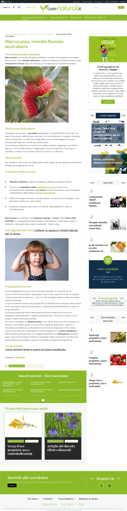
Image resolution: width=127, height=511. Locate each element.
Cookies (81, 504)
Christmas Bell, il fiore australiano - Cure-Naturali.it (13, 383)
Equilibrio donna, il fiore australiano (41, 390)
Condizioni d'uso (49, 504)
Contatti (47, 499)
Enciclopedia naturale (33, 17)
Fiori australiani (35, 365)
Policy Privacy (67, 504)
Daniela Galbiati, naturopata (26, 54)
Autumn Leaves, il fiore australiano (40, 383)
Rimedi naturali (17, 365)
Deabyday (76, 2)
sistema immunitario (45, 193)
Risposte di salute (94, 17)
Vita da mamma (87, 2)
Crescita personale (111, 2)
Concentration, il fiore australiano (13, 390)
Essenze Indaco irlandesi (70, 390)
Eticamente (98, 2)
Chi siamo (32, 499)
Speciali (75, 17)
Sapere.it (123, 2)
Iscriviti (31, 7)
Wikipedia (20, 357)
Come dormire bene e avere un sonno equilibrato (36, 349)
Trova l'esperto (57, 17)
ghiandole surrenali (46, 187)
